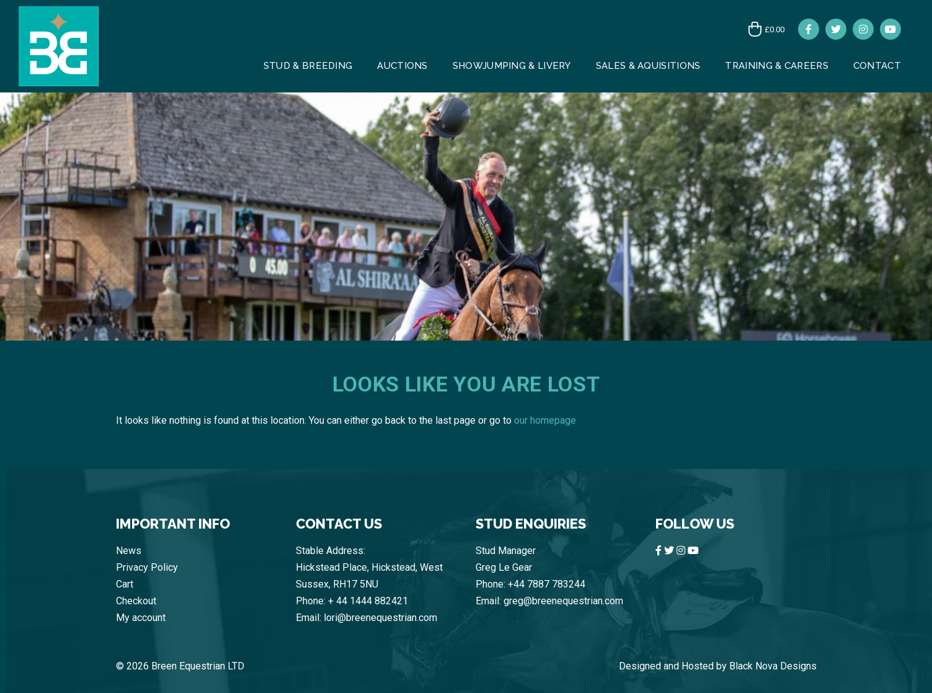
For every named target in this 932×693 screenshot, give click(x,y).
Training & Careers (776, 65)
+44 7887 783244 (546, 584)
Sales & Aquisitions (648, 65)
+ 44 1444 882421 (368, 601)
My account (141, 618)
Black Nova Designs (773, 666)
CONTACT (877, 65)
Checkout (136, 601)
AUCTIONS (402, 65)
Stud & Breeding (308, 65)
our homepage (545, 420)
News (128, 551)
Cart (124, 584)
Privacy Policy (147, 567)
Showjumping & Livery (512, 65)
